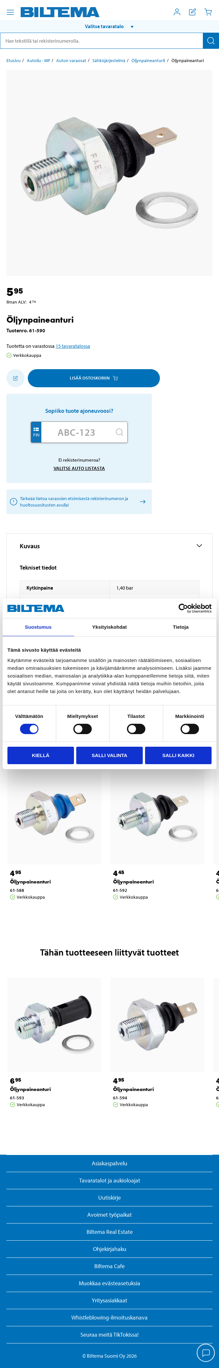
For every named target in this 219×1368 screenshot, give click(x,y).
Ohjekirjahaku (109, 1249)
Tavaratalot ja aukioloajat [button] (109, 1180)
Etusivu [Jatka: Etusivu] (13, 60)
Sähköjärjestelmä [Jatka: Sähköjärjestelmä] (108, 60)
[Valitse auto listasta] (142, 502)
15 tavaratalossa (73, 346)
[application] (206, 1353)
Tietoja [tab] (181, 627)
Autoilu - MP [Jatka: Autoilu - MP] (38, 60)
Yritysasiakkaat (109, 1300)
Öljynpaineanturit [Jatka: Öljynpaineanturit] (148, 60)
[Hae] (211, 41)
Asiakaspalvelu (109, 1163)
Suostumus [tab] (38, 627)
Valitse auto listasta (79, 468)
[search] (109, 41)
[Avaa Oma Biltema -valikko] (177, 12)
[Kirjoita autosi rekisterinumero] (76, 432)
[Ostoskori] (208, 12)
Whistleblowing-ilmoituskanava (109, 1317)
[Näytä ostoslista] (192, 12)
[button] (109, 26)
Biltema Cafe (109, 1266)
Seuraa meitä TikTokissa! (109, 1334)
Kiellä (40, 755)
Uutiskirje (109, 1197)
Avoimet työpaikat (109, 1214)
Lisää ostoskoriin (94, 378)
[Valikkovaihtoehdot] (10, 12)
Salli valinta (109, 755)
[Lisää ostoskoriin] (15, 378)
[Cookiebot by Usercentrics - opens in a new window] (183, 608)
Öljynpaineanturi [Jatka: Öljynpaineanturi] (30, 881)
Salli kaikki (178, 755)
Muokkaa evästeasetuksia (109, 1283)
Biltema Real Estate (110, 1231)
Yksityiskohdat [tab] (109, 627)
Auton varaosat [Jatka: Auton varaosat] (71, 60)
